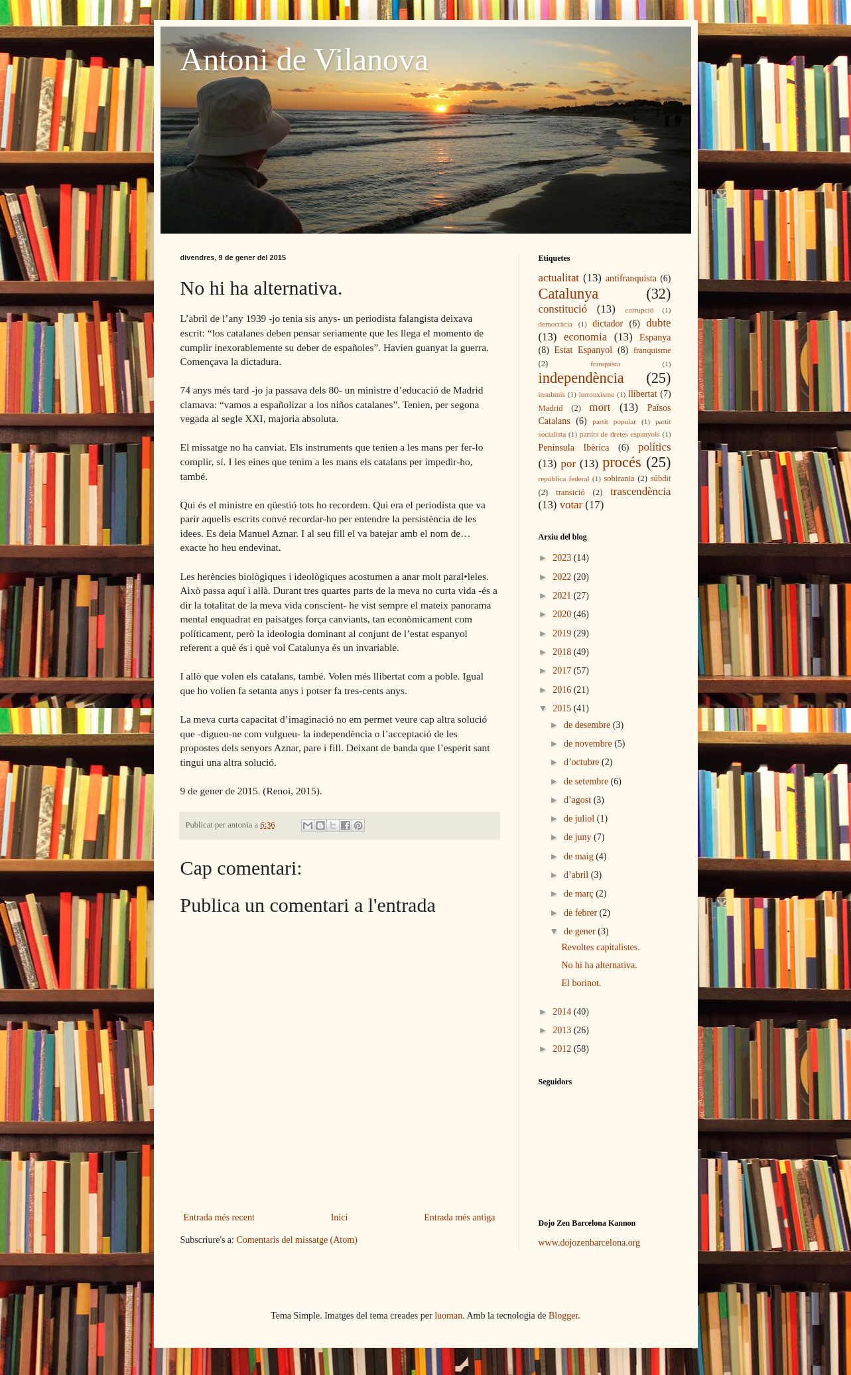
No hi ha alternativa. (599, 965)
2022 (563, 577)
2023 (563, 558)
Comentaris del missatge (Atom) (296, 1240)
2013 (563, 1030)
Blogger (563, 1316)
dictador (607, 323)
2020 (563, 614)
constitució (563, 309)
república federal (564, 478)
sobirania (619, 478)
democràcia (556, 324)
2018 (563, 652)
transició (570, 492)
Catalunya (569, 293)
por (568, 463)
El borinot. (581, 983)
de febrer (582, 913)
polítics (654, 447)
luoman (448, 1316)
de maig (580, 856)
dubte (658, 323)
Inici (339, 1217)
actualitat (559, 277)
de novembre (589, 744)
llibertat (642, 394)
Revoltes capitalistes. (600, 947)
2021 (563, 596)
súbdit (661, 478)
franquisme (652, 350)
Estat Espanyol (583, 350)
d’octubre (583, 762)
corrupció (639, 310)
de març (580, 894)
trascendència (640, 491)
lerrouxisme (596, 394)
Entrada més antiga (459, 1217)
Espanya (655, 337)
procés (621, 462)
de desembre (588, 725)
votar (571, 504)
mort (600, 407)
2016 (563, 690)
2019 (563, 633)
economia (585, 336)
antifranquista (631, 278)
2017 (563, 671)
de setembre (587, 781)
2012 (563, 1049)
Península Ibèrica (574, 448)
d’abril (577, 875)
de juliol (580, 819)
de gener (581, 931)
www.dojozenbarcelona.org (590, 1243)
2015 (563, 708)
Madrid (551, 408)
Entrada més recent (219, 1217)
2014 (563, 1012)
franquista (605, 364)
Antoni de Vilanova (304, 59)
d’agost (579, 800)
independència (581, 378)
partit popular (614, 421)
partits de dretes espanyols (620, 434)
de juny (579, 837)
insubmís (552, 394)
